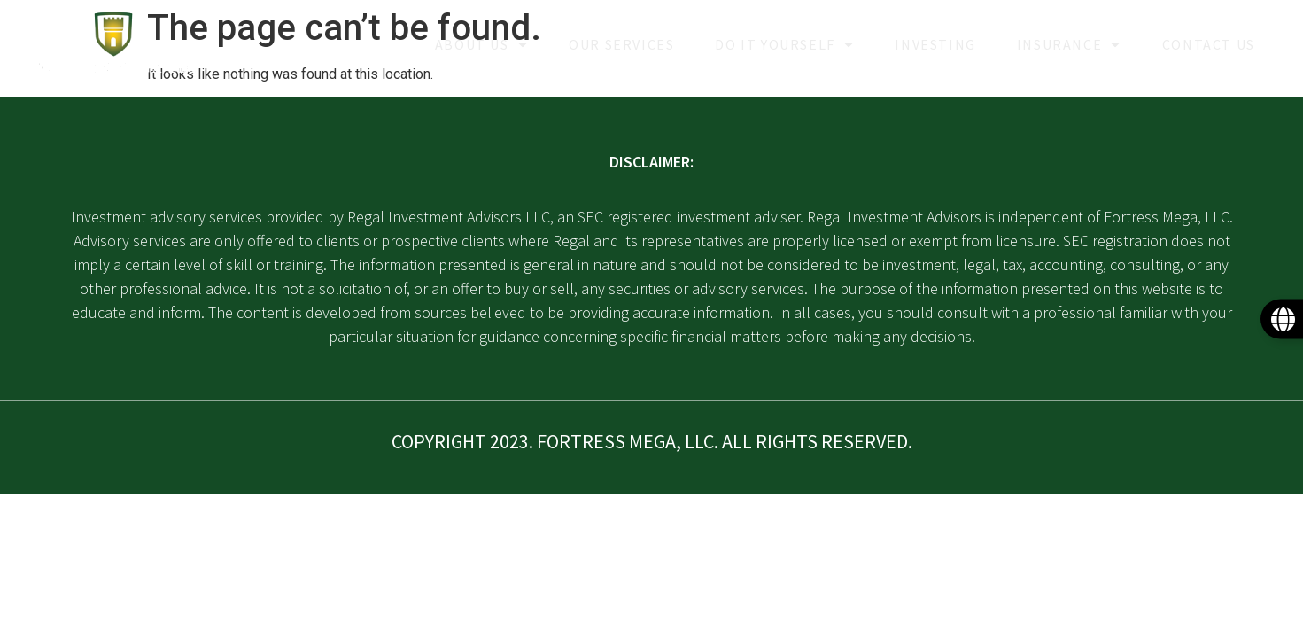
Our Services (621, 44)
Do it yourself (784, 44)
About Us (481, 44)
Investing (935, 44)
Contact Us (1208, 44)
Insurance (1069, 44)
